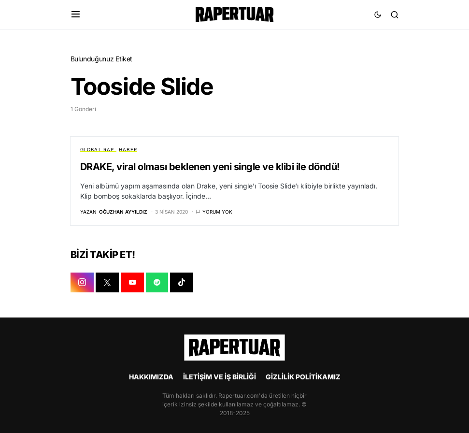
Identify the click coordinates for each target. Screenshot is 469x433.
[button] (76, 14)
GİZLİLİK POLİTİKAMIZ (303, 377)
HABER (128, 149)
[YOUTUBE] (132, 283)
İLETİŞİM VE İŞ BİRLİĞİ (219, 377)
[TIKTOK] (181, 283)
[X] (107, 283)
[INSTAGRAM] (82, 283)
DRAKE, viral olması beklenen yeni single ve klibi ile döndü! (210, 167)
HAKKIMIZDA (151, 377)
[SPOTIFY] (157, 283)
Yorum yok (217, 212)
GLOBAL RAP (97, 149)
